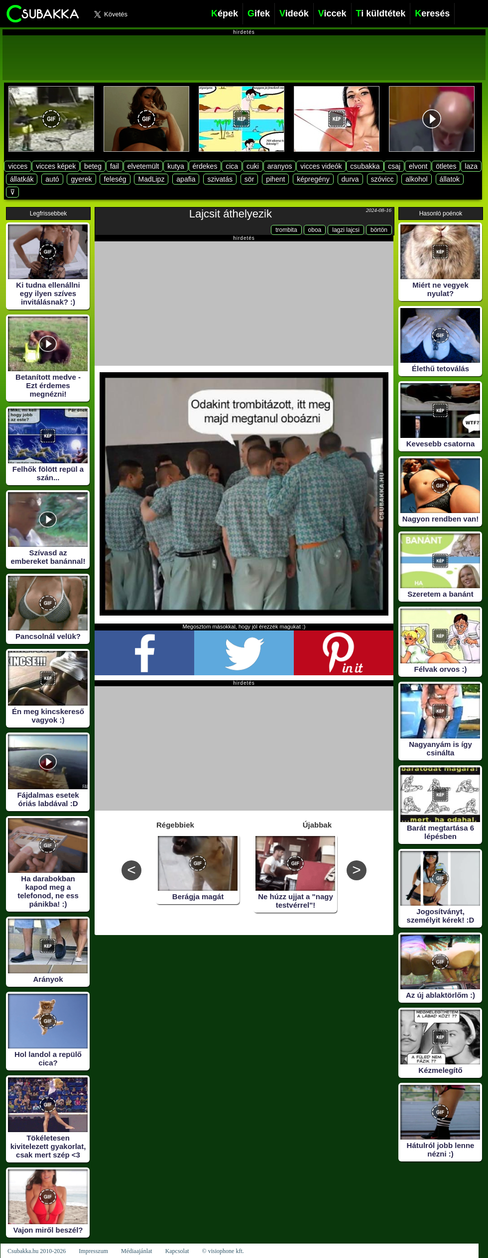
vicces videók (321, 166)
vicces (17, 166)
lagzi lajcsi (346, 229)
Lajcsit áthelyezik (230, 214)
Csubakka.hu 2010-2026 (36, 1251)
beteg (93, 166)
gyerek (81, 179)
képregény (313, 179)
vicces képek (56, 166)
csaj (394, 166)
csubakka (364, 166)
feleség (115, 179)
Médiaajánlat (136, 1251)
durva (350, 179)
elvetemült (143, 166)
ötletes (446, 166)
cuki (252, 166)
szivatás (220, 179)
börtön (378, 229)
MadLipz (151, 179)
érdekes (205, 166)
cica (232, 166)
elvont (418, 166)
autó (52, 179)
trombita (286, 229)
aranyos (279, 166)
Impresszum (93, 1251)
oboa (315, 229)
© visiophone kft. (223, 1251)
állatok (450, 179)
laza (471, 166)
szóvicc (382, 179)
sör (249, 179)
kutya (175, 166)
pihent (275, 179)
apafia (185, 179)
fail (114, 166)
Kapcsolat (177, 1251)
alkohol (416, 179)
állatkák (21, 179)
